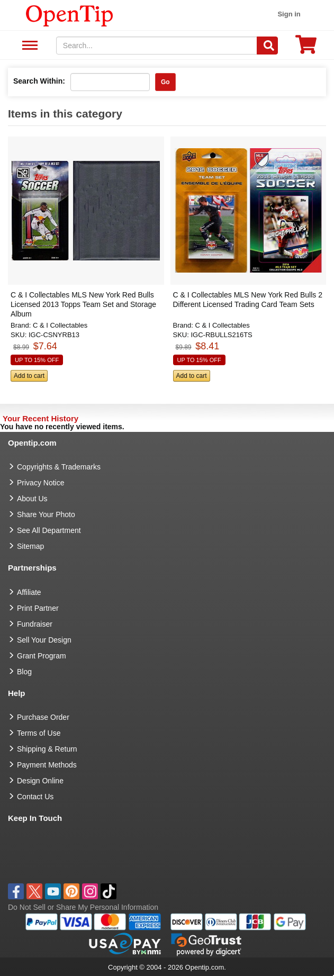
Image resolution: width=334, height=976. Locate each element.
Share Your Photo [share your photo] (46, 514)
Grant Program (41, 656)
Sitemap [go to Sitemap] (30, 546)
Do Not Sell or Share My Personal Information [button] (83, 907)
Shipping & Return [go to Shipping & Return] (47, 749)
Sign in (288, 14)
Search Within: (39, 81)
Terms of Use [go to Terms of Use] (38, 733)
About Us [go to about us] (32, 498)
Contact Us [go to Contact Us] (35, 796)
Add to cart (29, 375)
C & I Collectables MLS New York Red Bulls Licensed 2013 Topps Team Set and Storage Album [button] (83, 304)
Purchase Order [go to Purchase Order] (43, 717)
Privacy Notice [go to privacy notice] (40, 482)
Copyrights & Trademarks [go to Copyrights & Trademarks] (59, 467)
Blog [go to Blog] (24, 671)
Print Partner (38, 608)
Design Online (40, 780)
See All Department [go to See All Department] (49, 530)
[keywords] (156, 46)
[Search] (267, 46)
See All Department (28, 46)
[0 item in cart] (306, 48)
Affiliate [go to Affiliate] (29, 592)
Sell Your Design (44, 640)
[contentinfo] (69, 15)
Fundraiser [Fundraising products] (34, 624)
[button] (83, 264)
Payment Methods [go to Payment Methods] (47, 765)
